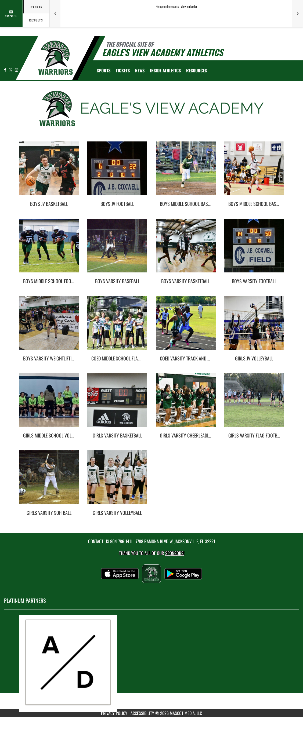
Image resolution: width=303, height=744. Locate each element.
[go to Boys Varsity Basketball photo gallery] (186, 249)
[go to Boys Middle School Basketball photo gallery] (254, 172)
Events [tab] (37, 7)
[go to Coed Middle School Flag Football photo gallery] (117, 327)
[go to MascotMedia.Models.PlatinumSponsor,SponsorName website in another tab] (151, 663)
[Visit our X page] (11, 69)
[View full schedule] (11, 13)
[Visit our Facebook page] (5, 69)
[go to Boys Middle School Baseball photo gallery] (186, 172)
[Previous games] (55, 13)
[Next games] (297, 13)
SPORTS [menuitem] (103, 70)
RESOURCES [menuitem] (196, 70)
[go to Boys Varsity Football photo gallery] (254, 249)
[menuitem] (122, 70)
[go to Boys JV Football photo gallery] (117, 172)
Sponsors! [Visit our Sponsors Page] (174, 553)
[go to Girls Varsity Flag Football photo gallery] (254, 404)
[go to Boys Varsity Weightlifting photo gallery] (49, 327)
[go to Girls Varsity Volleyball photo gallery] (117, 481)
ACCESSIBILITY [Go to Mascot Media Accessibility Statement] (142, 713)
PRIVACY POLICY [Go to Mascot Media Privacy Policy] (114, 713)
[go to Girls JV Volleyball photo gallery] (254, 327)
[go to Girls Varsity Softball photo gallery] (49, 481)
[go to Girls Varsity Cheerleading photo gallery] (186, 404)
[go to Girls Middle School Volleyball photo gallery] (49, 404)
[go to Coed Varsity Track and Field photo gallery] (186, 327)
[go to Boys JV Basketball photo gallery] (49, 172)
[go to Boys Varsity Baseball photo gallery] (117, 249)
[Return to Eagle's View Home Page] (55, 58)
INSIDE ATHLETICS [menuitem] (165, 70)
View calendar (189, 6)
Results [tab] (36, 20)
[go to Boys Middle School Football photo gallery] (49, 249)
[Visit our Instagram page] (16, 69)
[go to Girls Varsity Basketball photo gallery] (117, 404)
